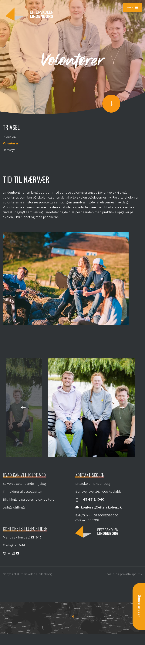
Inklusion (9, 137)
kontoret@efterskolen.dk (98, 507)
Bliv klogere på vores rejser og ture (28, 499)
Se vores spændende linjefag (24, 484)
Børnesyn (9, 150)
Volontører (11, 143)
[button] (23, 407)
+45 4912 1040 (89, 499)
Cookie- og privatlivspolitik (123, 574)
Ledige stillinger (15, 507)
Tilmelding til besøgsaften (22, 491)
